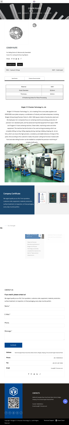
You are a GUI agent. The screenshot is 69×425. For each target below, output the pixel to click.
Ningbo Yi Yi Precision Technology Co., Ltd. (22, 420)
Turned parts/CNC (36, 13)
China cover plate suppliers (46, 111)
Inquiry (20, 64)
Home (19, 13)
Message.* (8, 331)
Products (26, 13)
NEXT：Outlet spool (57, 70)
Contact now (11, 64)
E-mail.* (7, 314)
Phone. (7, 323)
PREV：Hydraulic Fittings (13, 70)
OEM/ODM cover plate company (14, 114)
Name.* (7, 306)
